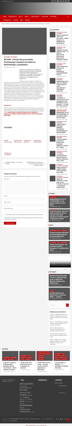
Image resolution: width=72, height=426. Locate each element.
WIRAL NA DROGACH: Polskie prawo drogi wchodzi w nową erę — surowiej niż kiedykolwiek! (62, 183)
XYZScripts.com (43, 425)
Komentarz (7, 179)
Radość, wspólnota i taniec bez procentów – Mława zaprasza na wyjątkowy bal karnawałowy (62, 39)
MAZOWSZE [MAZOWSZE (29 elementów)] (23, 392)
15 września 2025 (54, 238)
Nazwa (6, 196)
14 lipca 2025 (58, 369)
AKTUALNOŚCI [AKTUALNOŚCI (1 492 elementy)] (26, 384)
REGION (5, 349)
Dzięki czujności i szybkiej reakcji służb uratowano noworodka (61, 170)
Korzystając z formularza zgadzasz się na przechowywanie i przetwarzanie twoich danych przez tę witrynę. (24, 218)
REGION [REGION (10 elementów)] (30, 399)
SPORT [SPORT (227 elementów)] (22, 401)
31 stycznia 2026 (60, 92)
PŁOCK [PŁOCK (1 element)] (26, 399)
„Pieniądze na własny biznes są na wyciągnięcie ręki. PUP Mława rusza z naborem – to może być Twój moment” (62, 102)
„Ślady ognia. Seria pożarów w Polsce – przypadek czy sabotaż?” (26, 365)
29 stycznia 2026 (60, 189)
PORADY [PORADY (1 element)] (21, 397)
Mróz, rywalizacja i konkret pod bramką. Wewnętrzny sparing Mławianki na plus (62, 70)
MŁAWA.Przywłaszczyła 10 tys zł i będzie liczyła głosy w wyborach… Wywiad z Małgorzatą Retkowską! (58, 279)
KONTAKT (27, 20)
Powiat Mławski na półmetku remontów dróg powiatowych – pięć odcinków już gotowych (59, 323)
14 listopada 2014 (54, 284)
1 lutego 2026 (59, 44)
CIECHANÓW (13, 357)
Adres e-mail (7, 202)
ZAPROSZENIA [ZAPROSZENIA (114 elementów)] (25, 409)
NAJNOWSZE (55, 30)
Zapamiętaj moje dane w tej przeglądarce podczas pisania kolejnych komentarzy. (24, 214)
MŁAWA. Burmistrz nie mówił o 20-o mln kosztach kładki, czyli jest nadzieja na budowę (35, 164)
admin (13, 67)
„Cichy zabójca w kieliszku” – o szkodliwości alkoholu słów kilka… (61, 365)
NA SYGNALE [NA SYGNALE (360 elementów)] (25, 394)
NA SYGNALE (14, 57)
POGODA (15, 20)
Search (67, 305)
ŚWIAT (26, 16)
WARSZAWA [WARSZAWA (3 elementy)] (22, 403)
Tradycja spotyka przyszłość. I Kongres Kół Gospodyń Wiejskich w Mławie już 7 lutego (62, 143)
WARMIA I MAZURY (46, 353)
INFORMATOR (6, 20)
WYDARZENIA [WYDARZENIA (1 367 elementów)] (26, 405)
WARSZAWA (57, 359)
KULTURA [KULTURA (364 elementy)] (23, 390)
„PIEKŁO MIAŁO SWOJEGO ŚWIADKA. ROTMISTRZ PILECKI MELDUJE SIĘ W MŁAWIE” (61, 128)
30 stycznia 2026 (60, 119)
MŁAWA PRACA (35, 16)
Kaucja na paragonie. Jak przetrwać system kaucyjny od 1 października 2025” (59, 247)
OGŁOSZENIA (44, 16)
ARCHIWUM (53, 16)
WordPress (14, 420)
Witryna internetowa (8, 208)
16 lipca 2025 (40, 371)
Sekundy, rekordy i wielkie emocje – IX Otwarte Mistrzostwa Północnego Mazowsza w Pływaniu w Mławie (62, 54)
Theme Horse (49, 418)
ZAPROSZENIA (41, 357)
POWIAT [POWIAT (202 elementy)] (26, 397)
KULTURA (65, 32)
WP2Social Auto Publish (30, 425)
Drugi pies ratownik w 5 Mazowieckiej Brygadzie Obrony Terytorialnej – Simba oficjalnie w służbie (9, 366)
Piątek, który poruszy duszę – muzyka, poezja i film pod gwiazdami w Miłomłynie (44, 366)
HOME (4, 16)
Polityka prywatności (35, 418)
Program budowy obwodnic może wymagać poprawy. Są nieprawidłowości (59, 234)
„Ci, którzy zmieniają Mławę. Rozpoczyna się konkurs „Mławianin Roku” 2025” (62, 157)
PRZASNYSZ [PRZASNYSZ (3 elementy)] (22, 399)
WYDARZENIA (11, 16)
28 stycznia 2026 (53, 220)
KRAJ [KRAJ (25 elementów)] (30, 388)
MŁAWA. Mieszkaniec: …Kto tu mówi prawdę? (14, 163)
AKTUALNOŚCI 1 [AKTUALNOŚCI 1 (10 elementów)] (24, 386)
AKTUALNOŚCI (7, 57)
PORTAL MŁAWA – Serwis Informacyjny (19, 418)
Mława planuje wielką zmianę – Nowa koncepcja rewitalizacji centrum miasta (58, 335)
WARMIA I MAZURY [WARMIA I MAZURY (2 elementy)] (29, 401)
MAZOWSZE (23, 357)
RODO (21, 20)
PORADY (63, 355)
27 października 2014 (54, 298)
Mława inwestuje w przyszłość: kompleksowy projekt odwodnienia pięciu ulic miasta (57, 329)
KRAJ (20, 16)
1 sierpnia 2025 (6, 371)
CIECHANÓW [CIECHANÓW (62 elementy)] (24, 388)
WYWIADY (53, 272)
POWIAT (58, 111)
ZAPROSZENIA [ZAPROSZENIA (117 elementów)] (25, 412)
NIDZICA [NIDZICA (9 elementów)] (30, 395)
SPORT (64, 47)
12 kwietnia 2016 (7, 67)
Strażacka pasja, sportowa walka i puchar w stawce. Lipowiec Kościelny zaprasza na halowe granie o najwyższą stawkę (59, 214)
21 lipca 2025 (23, 369)
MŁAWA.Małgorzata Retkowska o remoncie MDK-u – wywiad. (58, 295)
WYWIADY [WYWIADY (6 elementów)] (22, 407)
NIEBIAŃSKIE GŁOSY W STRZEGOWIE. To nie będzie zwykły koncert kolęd (62, 115)
